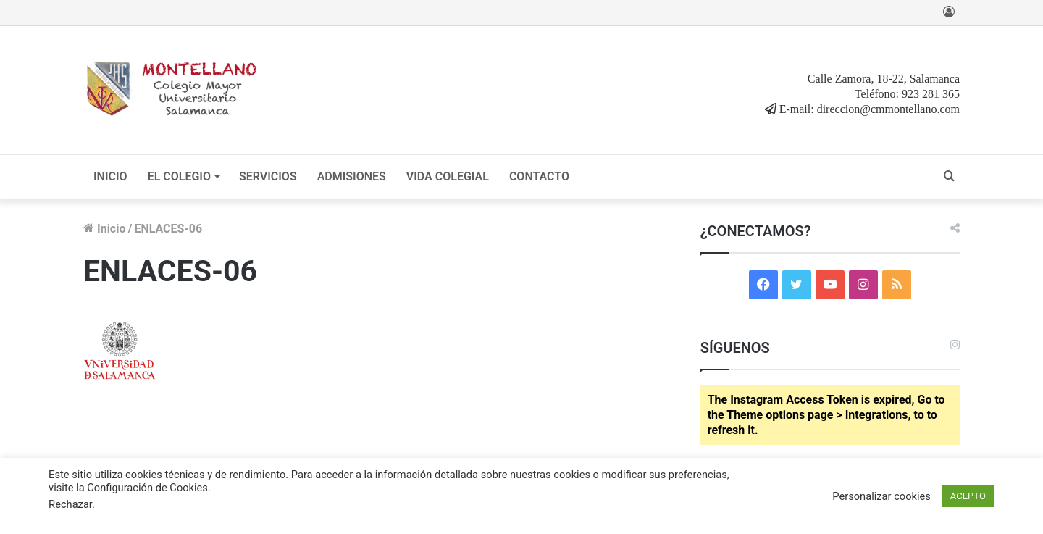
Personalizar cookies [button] (881, 496)
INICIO (110, 176)
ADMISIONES (351, 176)
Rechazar (70, 504)
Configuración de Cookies (147, 487)
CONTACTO (539, 176)
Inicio (104, 228)
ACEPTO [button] (968, 496)
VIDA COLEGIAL (447, 176)
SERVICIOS (268, 176)
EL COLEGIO (179, 176)
